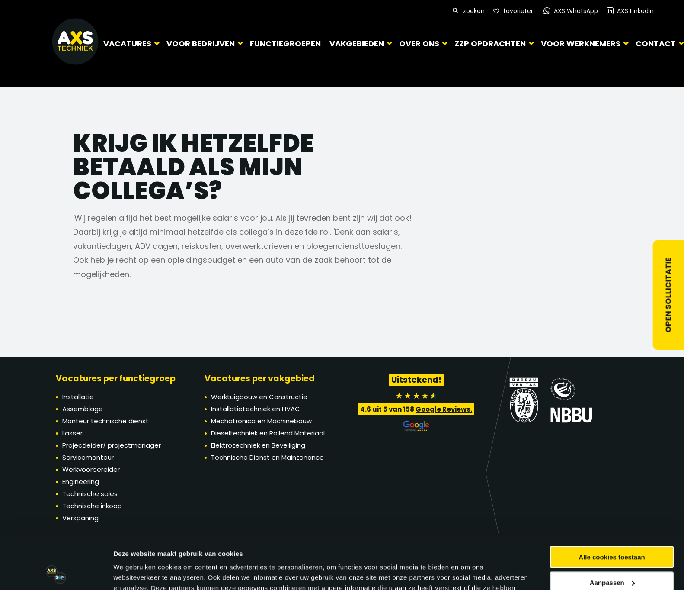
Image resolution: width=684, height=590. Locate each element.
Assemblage (82, 408)
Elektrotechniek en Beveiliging (258, 445)
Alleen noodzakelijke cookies (612, 558)
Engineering (80, 481)
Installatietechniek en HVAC (255, 408)
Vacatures (127, 43)
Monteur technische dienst (105, 421)
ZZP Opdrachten (490, 43)
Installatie (78, 396)
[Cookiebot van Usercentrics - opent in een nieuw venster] (56, 573)
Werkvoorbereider (91, 469)
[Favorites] (514, 11)
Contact (656, 43)
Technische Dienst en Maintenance (267, 457)
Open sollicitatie (668, 295)
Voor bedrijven (200, 43)
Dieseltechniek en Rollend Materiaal (268, 433)
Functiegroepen (285, 43)
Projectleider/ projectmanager (111, 445)
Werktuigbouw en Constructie (259, 396)
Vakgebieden (356, 43)
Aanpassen (612, 533)
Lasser (72, 433)
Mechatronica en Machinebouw (261, 421)
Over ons (419, 43)
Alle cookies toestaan (612, 508)
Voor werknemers (580, 43)
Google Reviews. (444, 409)
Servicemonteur (88, 457)
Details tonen (133, 573)
